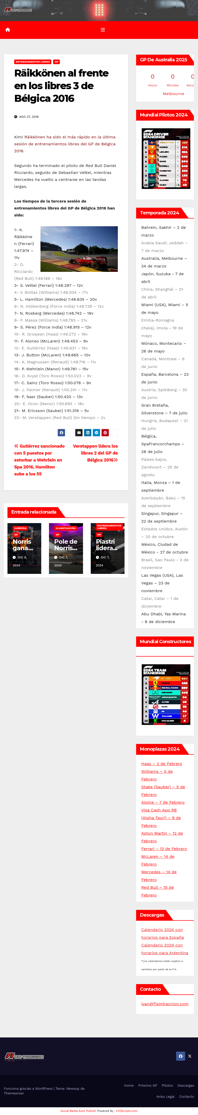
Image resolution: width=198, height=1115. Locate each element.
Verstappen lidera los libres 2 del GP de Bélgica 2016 (95, 453)
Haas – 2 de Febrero (161, 763)
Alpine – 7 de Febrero (163, 802)
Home (129, 1085)
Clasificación (66, 528)
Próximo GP (147, 1085)
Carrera (20, 528)
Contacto (186, 1097)
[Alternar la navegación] (103, 30)
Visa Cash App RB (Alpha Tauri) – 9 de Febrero (161, 818)
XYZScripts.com (127, 1111)
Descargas (186, 1085)
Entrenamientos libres (33, 61)
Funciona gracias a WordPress (29, 1089)
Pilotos (167, 1085)
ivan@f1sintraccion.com (164, 1003)
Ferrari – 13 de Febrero (164, 848)
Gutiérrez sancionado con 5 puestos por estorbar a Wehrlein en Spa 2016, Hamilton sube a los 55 (39, 459)
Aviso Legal (165, 1097)
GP (56, 61)
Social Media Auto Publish (78, 1111)
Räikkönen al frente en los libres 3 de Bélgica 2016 (61, 86)
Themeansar (14, 1093)
